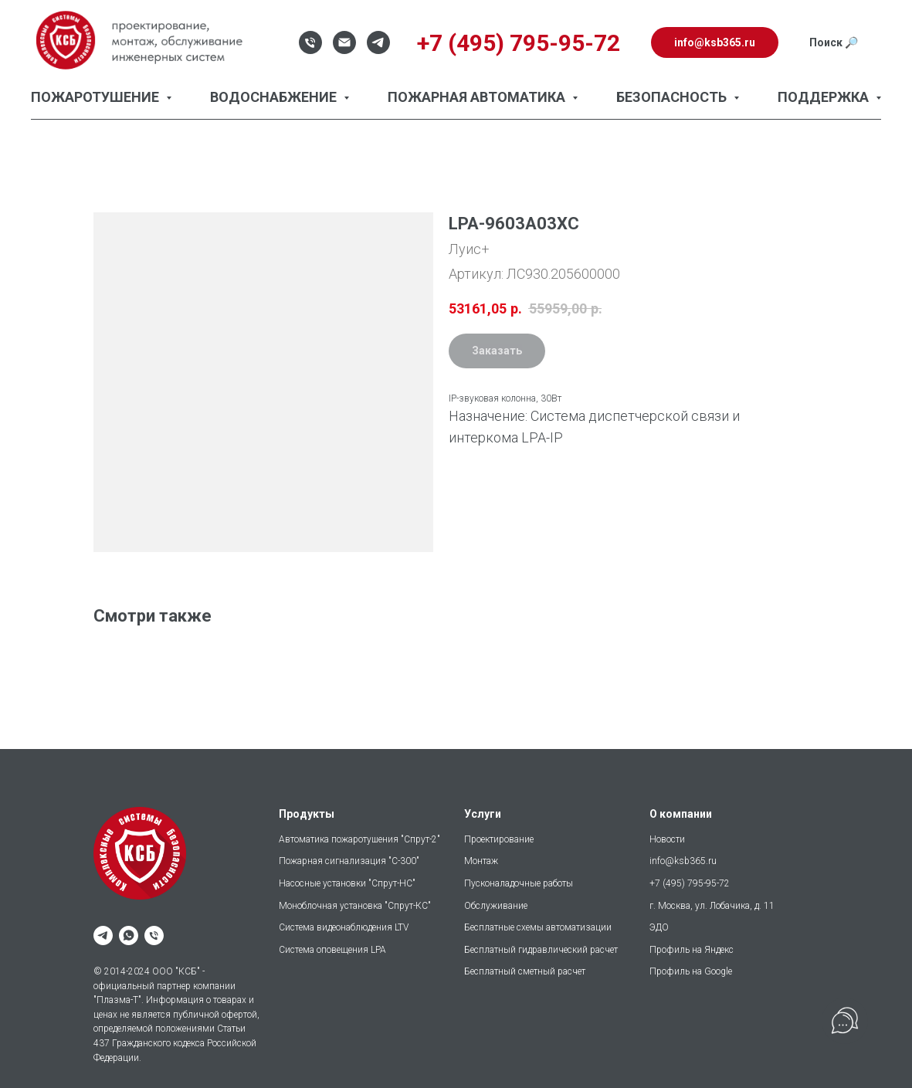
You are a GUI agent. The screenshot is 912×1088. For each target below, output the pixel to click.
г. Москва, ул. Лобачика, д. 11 (712, 905)
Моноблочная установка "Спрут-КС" (355, 905)
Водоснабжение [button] (275, 97)
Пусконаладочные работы (518, 883)
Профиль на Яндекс (691, 949)
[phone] (154, 935)
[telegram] (103, 935)
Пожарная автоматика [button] (478, 97)
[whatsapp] (128, 935)
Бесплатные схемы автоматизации (538, 927)
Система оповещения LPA (332, 949)
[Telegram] (378, 42)
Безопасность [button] (673, 97)
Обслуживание (495, 905)
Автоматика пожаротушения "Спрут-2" (359, 839)
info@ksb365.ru (683, 861)
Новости (667, 839)
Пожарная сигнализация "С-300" (349, 861)
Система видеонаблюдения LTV (344, 927)
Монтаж (481, 861)
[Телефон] (310, 42)
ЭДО (659, 927)
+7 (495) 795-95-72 (689, 883)
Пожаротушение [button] (96, 97)
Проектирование (499, 839)
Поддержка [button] (825, 97)
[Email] (344, 42)
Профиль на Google (690, 971)
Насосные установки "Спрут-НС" (347, 883)
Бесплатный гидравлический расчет (541, 949)
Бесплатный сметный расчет (524, 971)
